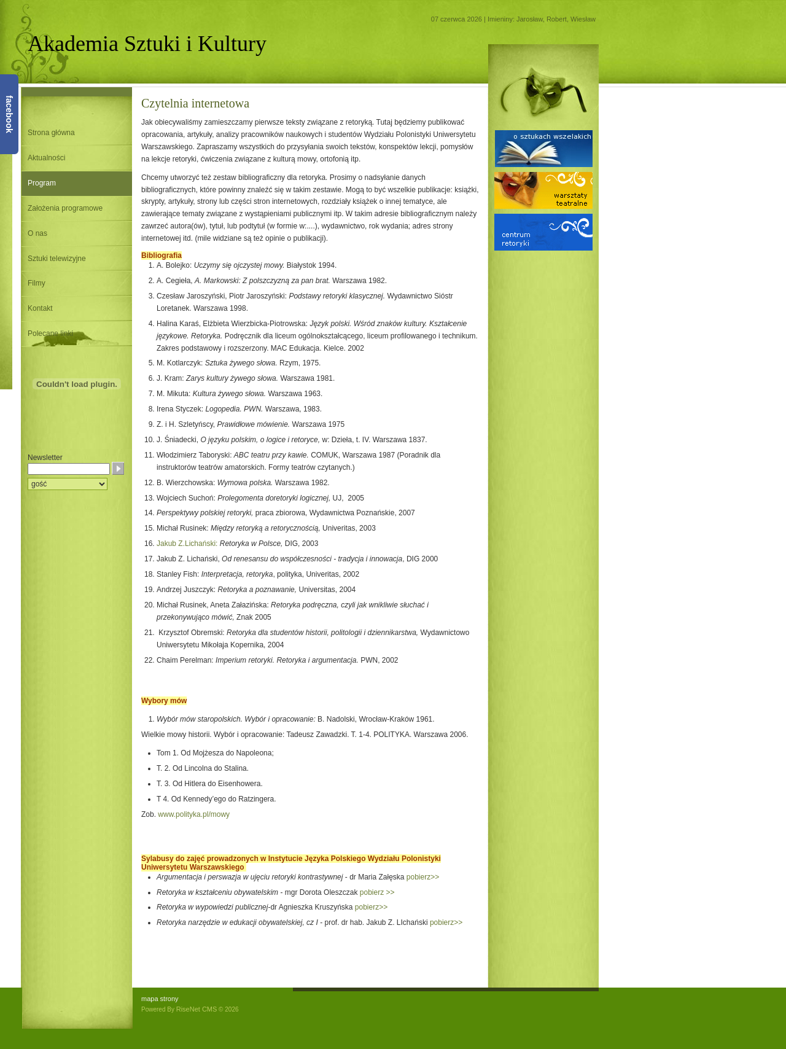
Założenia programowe (65, 208)
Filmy (36, 283)
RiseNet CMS (196, 1009)
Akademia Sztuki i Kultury (147, 43)
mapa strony (160, 998)
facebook (9, 114)
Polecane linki (50, 333)
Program (42, 183)
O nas (37, 233)
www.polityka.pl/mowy (194, 814)
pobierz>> (423, 877)
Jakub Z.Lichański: (187, 543)
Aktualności (46, 158)
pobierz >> (377, 892)
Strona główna (51, 132)
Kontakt (40, 308)
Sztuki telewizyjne (57, 258)
